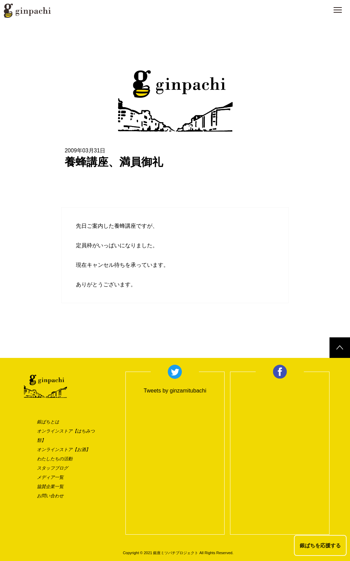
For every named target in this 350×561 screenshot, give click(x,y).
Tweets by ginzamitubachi (175, 391)
